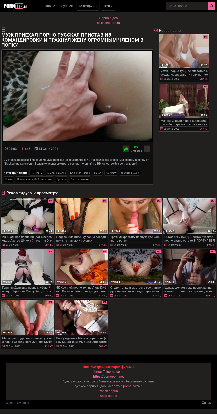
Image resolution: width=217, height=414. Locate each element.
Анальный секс (56, 172)
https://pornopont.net (108, 376)
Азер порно (108, 396)
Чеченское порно (112, 381)
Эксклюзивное (80, 179)
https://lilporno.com (108, 372)
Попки (9, 179)
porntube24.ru (133, 386)
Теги (108, 6)
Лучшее (67, 6)
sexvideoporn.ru (108, 23)
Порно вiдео (108, 18)
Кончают (111, 172)
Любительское (130, 172)
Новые (50, 6)
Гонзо (97, 172)
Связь (206, 403)
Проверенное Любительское (34, 179)
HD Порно (37, 172)
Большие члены (80, 172)
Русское (61, 179)
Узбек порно (108, 391)
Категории (88, 6)
